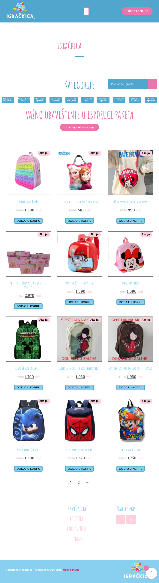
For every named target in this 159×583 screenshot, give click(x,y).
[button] (86, 11)
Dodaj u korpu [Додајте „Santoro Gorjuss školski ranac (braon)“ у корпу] (130, 387)
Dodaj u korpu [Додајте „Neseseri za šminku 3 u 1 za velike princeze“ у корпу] (28, 306)
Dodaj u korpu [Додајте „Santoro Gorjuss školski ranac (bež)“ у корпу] (79, 387)
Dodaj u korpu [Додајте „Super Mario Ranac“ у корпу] (130, 468)
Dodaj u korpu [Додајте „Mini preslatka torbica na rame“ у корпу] (130, 220)
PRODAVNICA (77, 528)
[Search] (152, 84)
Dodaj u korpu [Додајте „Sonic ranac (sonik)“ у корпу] (28, 468)
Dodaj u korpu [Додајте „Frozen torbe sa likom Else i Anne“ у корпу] (79, 220)
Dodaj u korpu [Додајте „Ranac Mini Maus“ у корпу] (130, 302)
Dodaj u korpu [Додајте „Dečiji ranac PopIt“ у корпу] (28, 220)
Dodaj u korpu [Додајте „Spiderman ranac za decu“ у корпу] (79, 468)
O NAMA (76, 537)
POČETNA (76, 518)
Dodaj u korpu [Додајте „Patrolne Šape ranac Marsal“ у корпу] (79, 302)
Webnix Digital (71, 568)
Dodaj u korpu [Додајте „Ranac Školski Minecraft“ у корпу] (28, 387)
